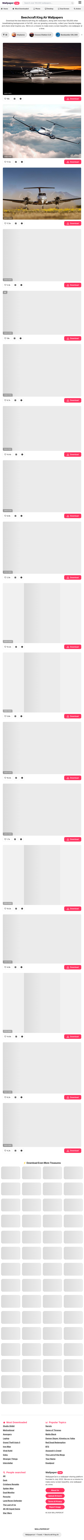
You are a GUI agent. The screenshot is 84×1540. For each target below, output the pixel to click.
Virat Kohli (7, 1451)
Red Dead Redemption (56, 1442)
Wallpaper (10, 3)
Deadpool (50, 1463)
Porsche (6, 1497)
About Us (55, 1490)
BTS (47, 1447)
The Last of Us (9, 1505)
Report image (55, 1507)
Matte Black (51, 1434)
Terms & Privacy (55, 1501)
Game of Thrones (53, 1430)
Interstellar (8, 1463)
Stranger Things (10, 1459)
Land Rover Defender (12, 1501)
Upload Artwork (55, 1496)
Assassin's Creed (53, 1451)
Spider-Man (8, 1488)
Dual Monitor (9, 1492)
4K (4, 1476)
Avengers (7, 1434)
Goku (5, 1455)
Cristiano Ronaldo (11, 1484)
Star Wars (7, 1513)
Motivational (8, 1430)
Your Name (51, 1459)
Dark (5, 1480)
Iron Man (7, 1447)
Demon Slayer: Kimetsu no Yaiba (60, 1438)
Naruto (49, 1426)
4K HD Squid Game (11, 1509)
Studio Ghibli (9, 1426)
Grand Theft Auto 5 (11, 1442)
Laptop (6, 1438)
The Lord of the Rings (55, 1455)
